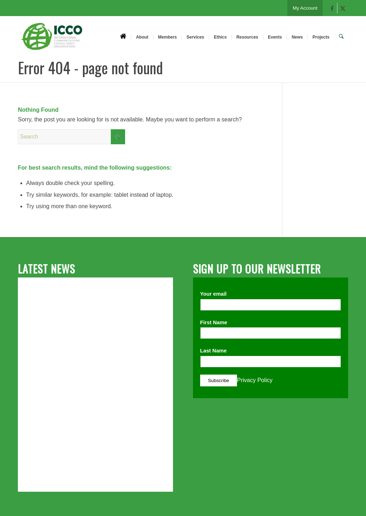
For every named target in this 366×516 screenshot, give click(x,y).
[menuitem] (124, 37)
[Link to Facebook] (332, 8)
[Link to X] (342, 8)
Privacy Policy (255, 380)
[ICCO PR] (51, 40)
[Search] (341, 37)
